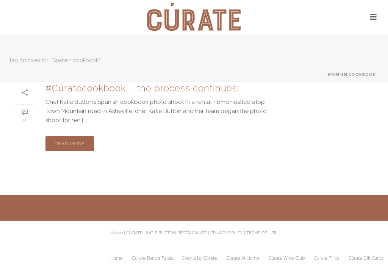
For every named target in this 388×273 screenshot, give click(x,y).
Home (116, 258)
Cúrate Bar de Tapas (152, 258)
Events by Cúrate (199, 258)
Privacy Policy (226, 233)
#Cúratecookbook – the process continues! (142, 88)
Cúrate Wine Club (286, 258)
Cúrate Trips (326, 258)
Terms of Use (261, 233)
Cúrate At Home (242, 258)
